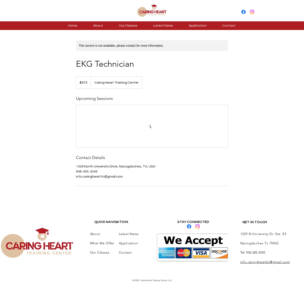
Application (129, 243)
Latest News (129, 234)
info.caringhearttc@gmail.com (265, 262)
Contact (125, 252)
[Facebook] (243, 12)
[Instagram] (252, 12)
